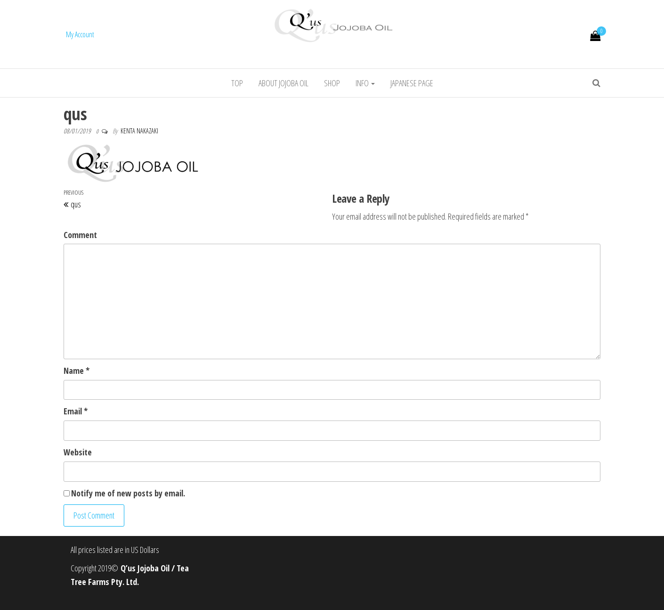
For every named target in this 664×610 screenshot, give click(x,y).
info (365, 83)
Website (78, 452)
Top (237, 83)
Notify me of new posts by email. (128, 493)
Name (76, 370)
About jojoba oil (283, 83)
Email (76, 411)
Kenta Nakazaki (139, 130)
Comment (80, 234)
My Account (80, 34)
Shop (332, 83)
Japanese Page (411, 83)
